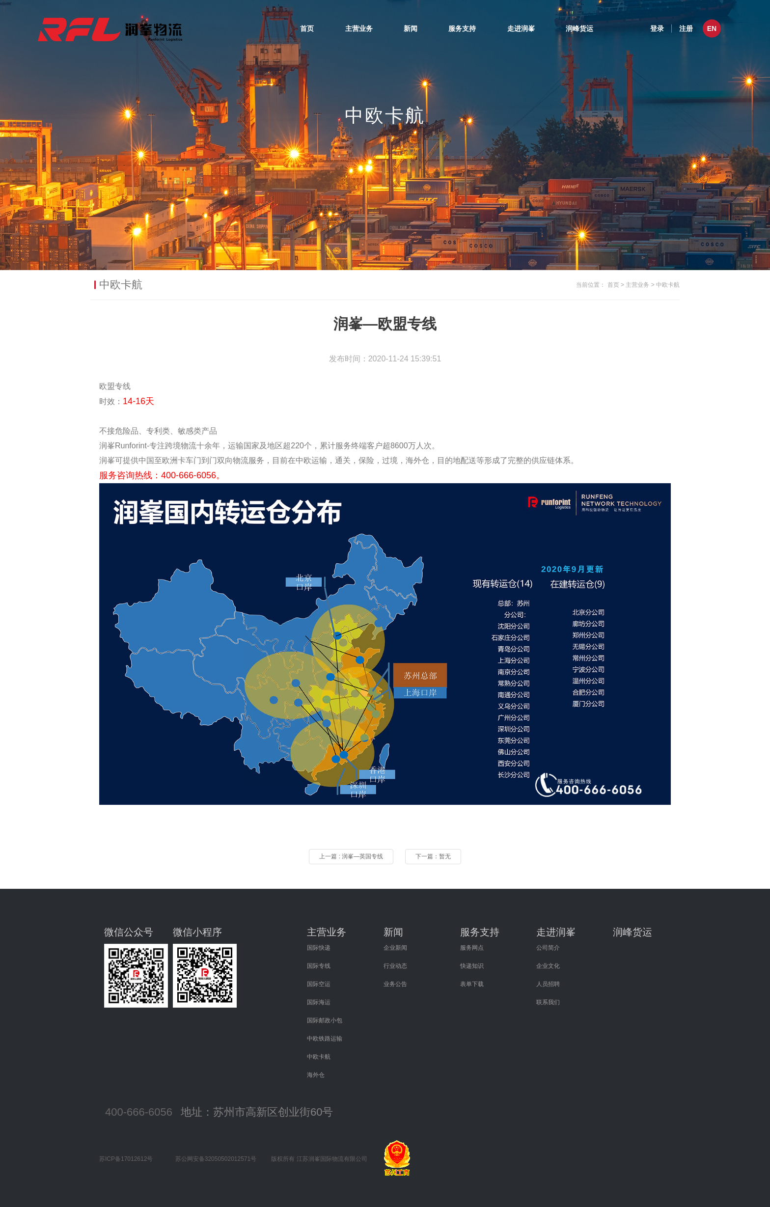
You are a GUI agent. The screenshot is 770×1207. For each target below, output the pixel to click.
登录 (657, 28)
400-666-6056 (138, 1112)
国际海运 (318, 1002)
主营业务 (359, 28)
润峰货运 (579, 28)
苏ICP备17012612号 (126, 1158)
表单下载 (472, 984)
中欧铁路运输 (324, 1038)
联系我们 (548, 1002)
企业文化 (548, 965)
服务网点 (472, 947)
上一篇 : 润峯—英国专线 (351, 856)
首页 (307, 28)
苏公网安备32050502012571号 (215, 1158)
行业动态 (395, 965)
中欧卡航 (668, 284)
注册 (686, 28)
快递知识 (472, 965)
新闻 (410, 28)
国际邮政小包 (324, 1020)
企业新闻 (395, 947)
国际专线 (318, 965)
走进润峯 (521, 28)
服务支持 (462, 28)
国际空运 (318, 984)
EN (711, 28)
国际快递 (318, 947)
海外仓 (316, 1074)
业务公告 (395, 984)
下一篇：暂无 (433, 856)
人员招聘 (548, 984)
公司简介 (548, 947)
